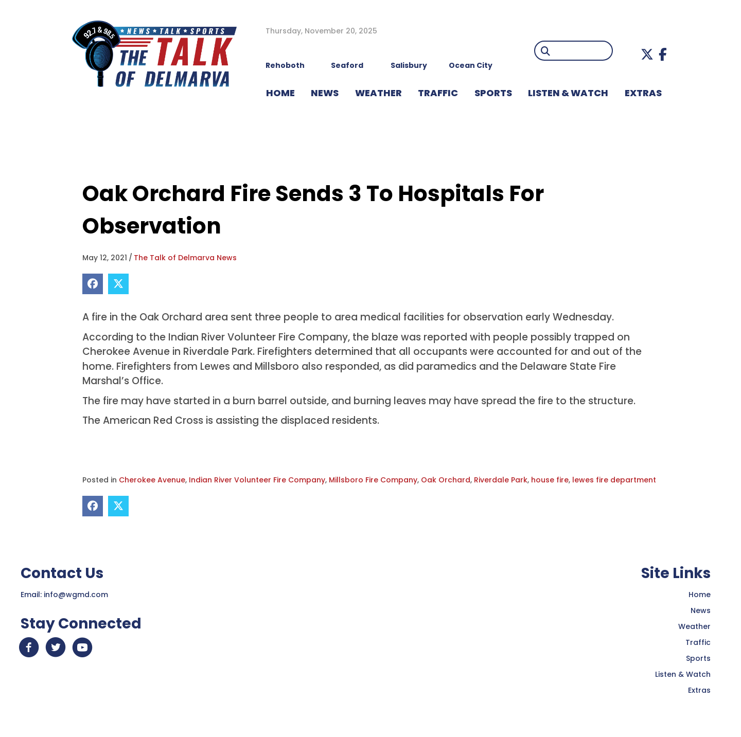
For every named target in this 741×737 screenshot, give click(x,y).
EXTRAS (643, 92)
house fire (550, 480)
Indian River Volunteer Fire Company (257, 480)
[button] (647, 54)
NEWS (325, 92)
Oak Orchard (445, 480)
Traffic (698, 642)
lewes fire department (614, 480)
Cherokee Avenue (152, 480)
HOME (280, 92)
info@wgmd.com (76, 594)
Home (700, 594)
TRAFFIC (438, 92)
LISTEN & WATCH (568, 92)
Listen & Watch (683, 674)
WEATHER (378, 92)
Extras (699, 690)
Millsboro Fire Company (373, 480)
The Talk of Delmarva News (185, 258)
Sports (493, 92)
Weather (694, 626)
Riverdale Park (500, 480)
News (701, 610)
